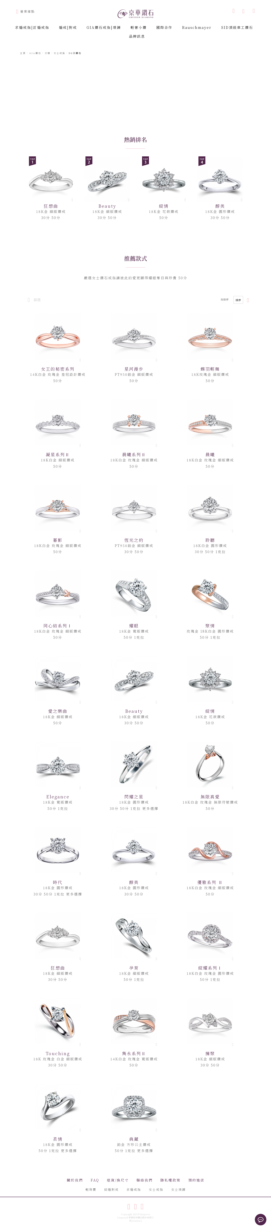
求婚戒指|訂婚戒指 (32, 27)
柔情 (58, 1139)
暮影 (58, 540)
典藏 (134, 1139)
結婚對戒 (111, 1189)
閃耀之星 (134, 797)
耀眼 (134, 626)
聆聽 (210, 540)
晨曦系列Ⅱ (134, 454)
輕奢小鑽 (138, 27)
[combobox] (214, 10)
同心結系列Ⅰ (57, 626)
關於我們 (75, 1179)
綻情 (164, 206)
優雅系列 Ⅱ (210, 882)
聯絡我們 (144, 1179)
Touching (58, 1053)
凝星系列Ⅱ (58, 454)
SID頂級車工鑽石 (237, 27)
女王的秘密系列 (58, 369)
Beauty (107, 206)
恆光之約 (134, 540)
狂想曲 (51, 206)
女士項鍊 (178, 1189)
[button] (80, 360)
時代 (58, 882)
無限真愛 (210, 797)
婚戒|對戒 (68, 27)
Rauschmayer (197, 27)
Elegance (57, 797)
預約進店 (196, 1179)
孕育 (134, 968)
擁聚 (210, 1053)
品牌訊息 (137, 36)
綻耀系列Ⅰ (210, 968)
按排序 (225, 299)
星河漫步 (134, 369)
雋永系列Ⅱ (134, 1053)
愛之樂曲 (57, 711)
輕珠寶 (90, 1189)
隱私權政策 (170, 1179)
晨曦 (210, 454)
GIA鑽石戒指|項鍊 (104, 27)
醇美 (220, 206)
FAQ (95, 1179)
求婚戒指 (133, 1189)
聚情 (210, 626)
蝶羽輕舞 (210, 369)
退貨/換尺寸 (118, 1179)
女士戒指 (156, 1189)
